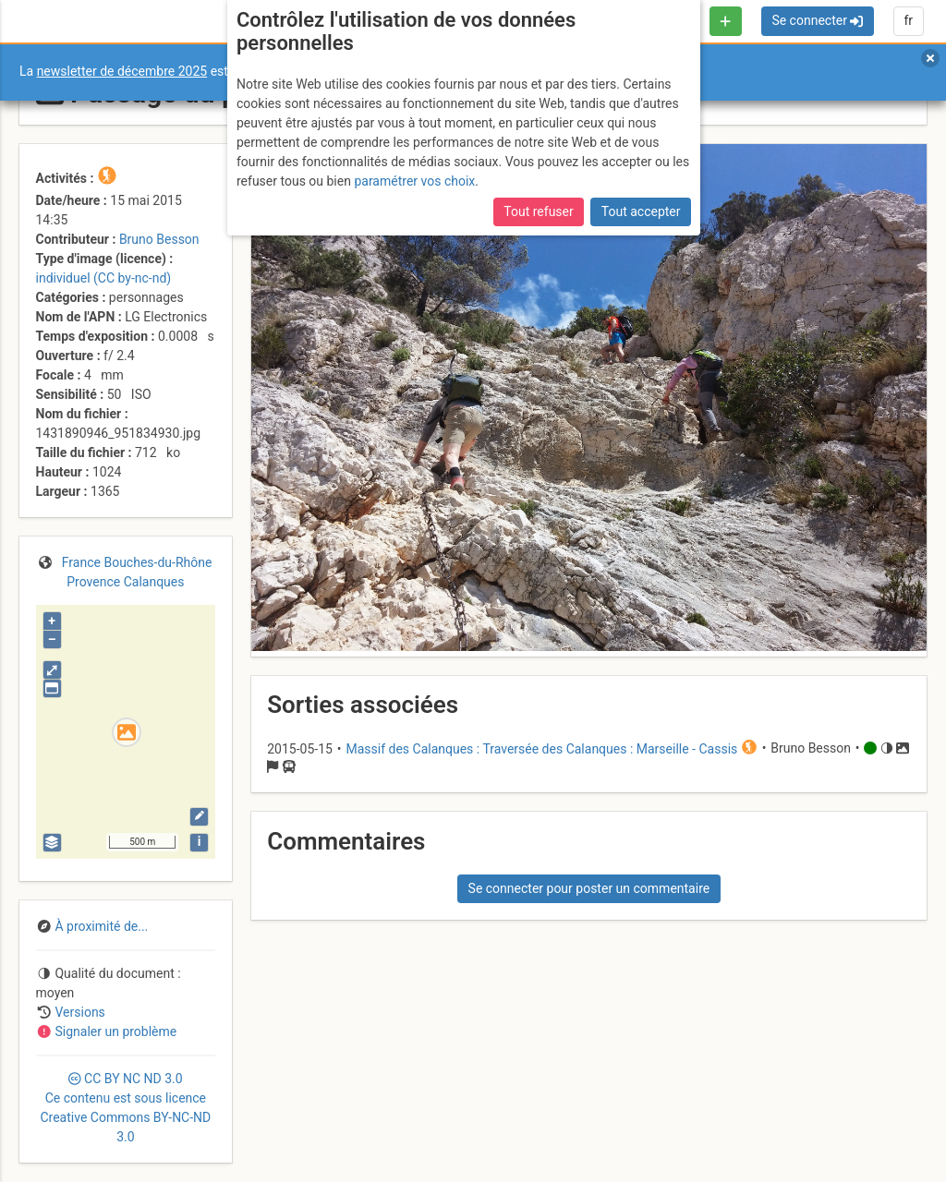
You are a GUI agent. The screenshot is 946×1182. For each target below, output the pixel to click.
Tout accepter (641, 211)
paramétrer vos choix (414, 181)
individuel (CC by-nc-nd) (104, 278)
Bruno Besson (159, 239)
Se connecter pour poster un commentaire (589, 888)
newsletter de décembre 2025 (122, 71)
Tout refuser (538, 211)
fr (908, 20)
